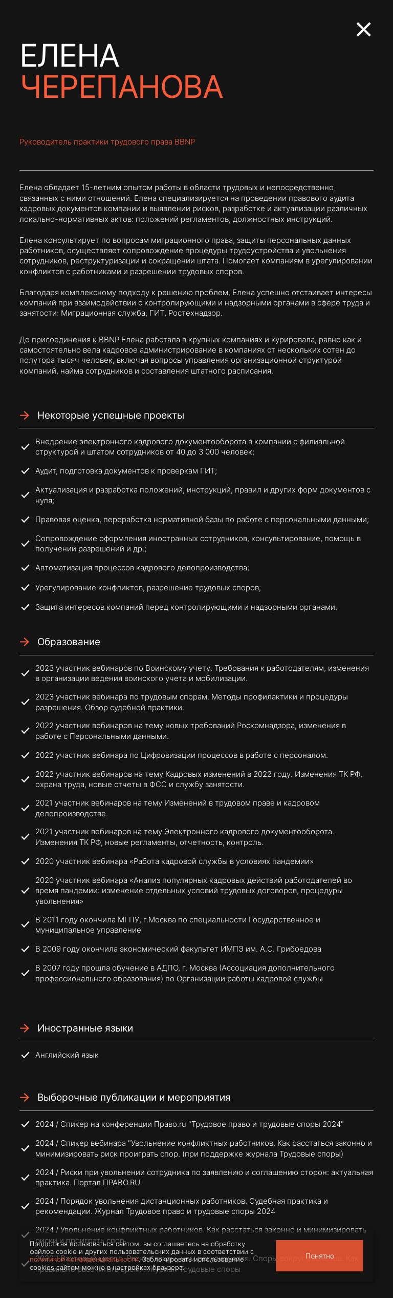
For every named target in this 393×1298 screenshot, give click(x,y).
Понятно (319, 1255)
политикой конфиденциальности (84, 1259)
